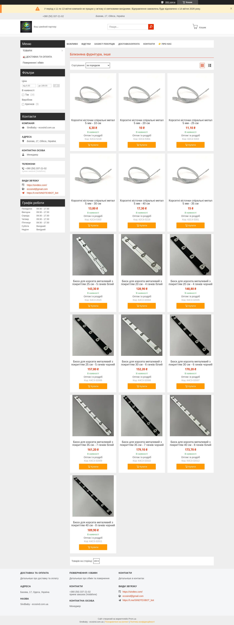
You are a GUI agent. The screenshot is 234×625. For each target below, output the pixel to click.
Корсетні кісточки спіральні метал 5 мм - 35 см (190, 202)
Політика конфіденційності (142, 622)
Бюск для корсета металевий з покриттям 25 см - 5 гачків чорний (93, 363)
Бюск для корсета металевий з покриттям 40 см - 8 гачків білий (190, 443)
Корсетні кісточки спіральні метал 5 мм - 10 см (93, 122)
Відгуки (86, 44)
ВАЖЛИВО (72, 44)
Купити (94, 145)
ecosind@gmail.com (37, 189)
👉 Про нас (164, 44)
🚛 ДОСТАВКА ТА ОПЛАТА (37, 56)
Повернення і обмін (33, 62)
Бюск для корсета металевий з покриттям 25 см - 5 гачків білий (93, 283)
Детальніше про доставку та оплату (39, 578)
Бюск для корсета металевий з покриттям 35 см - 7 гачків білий (93, 443)
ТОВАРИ (27, 50)
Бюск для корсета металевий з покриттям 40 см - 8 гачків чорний (93, 524)
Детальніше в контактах (131, 578)
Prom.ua (132, 619)
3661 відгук (170, 2)
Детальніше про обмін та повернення (89, 578)
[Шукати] (151, 27)
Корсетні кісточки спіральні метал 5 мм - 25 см (190, 122)
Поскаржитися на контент (116, 622)
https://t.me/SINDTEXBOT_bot (42, 193)
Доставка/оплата (129, 44)
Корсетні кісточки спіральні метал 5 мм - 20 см (142, 122)
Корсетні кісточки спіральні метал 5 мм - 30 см (93, 202)
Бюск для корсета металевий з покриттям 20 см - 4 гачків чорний (190, 283)
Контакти (149, 44)
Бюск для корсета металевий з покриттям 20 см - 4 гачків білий (142, 283)
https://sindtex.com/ (37, 185)
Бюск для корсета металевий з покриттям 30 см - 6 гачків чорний (190, 363)
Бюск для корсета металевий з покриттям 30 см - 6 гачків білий (142, 363)
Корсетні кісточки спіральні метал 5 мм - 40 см (142, 202)
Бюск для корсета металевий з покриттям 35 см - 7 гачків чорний (142, 443)
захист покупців (104, 44)
